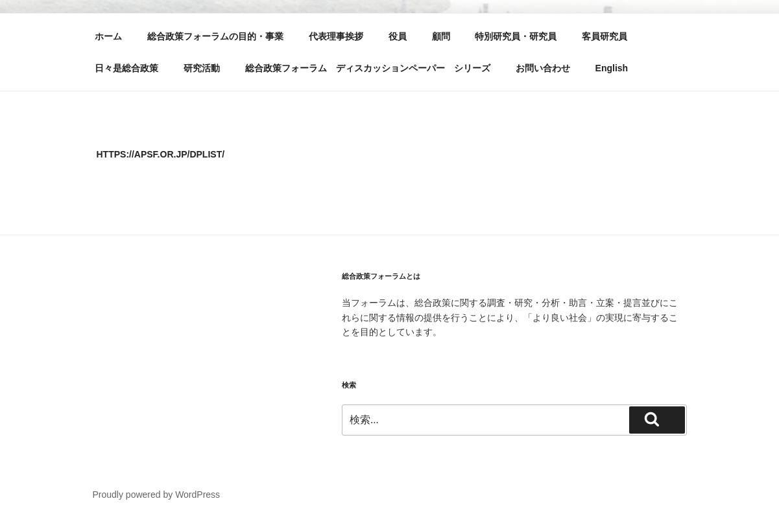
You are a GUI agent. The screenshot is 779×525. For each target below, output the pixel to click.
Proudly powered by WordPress (157, 494)
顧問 (441, 36)
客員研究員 (604, 36)
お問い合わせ (543, 68)
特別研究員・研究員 (516, 36)
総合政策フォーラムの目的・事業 (215, 36)
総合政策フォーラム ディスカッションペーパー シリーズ (367, 68)
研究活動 (202, 68)
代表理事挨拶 (336, 36)
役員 (398, 36)
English (612, 68)
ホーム (108, 36)
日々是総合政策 (126, 68)
